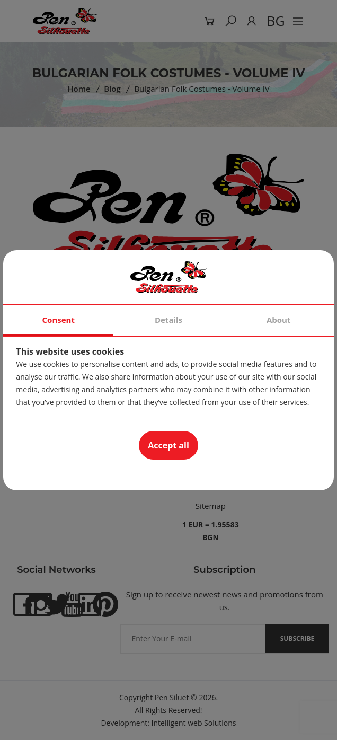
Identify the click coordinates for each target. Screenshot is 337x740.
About (279, 319)
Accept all (168, 445)
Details (168, 319)
